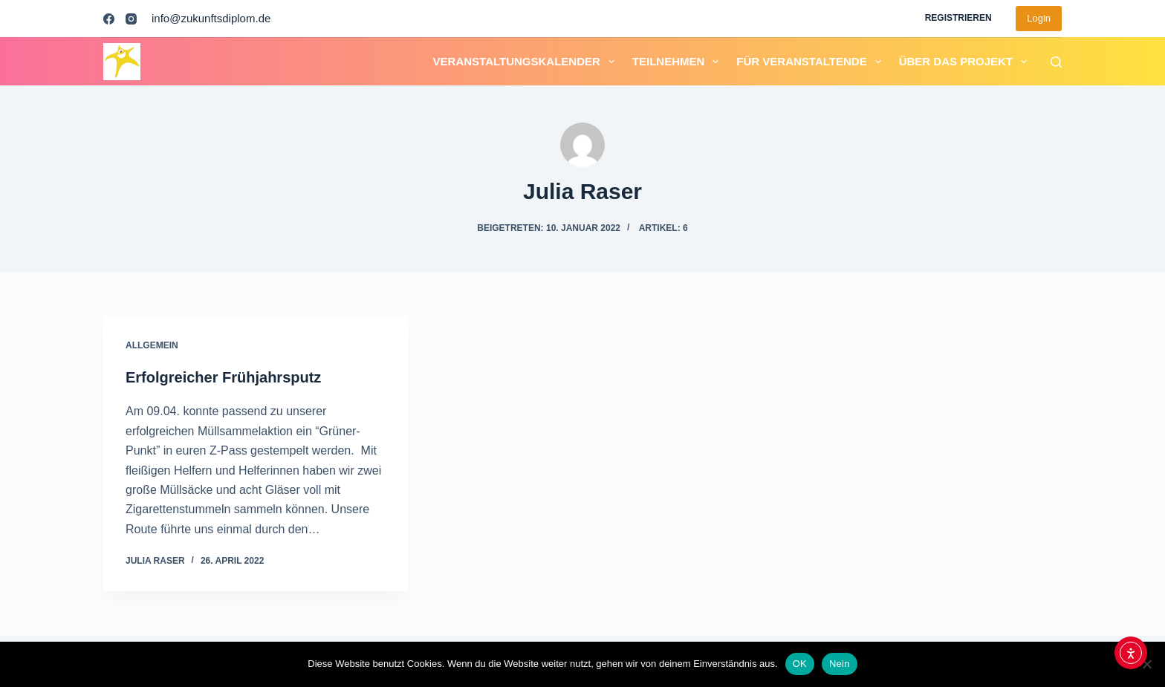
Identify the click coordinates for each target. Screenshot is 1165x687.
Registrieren (958, 18)
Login (1039, 18)
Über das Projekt (966, 62)
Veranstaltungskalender (526, 62)
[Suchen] (1056, 62)
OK (800, 663)
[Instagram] (131, 19)
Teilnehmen (678, 62)
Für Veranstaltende (811, 62)
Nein (839, 663)
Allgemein (152, 345)
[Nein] (1146, 664)
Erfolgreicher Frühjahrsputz (223, 377)
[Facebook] (108, 19)
